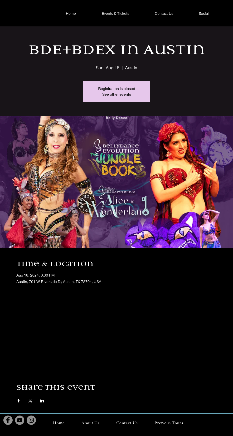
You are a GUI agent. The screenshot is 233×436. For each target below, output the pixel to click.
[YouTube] (19, 420)
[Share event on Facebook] (18, 400)
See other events (116, 94)
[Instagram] (31, 420)
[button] (168, 422)
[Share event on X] (30, 400)
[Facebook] (8, 420)
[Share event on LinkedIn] (42, 400)
